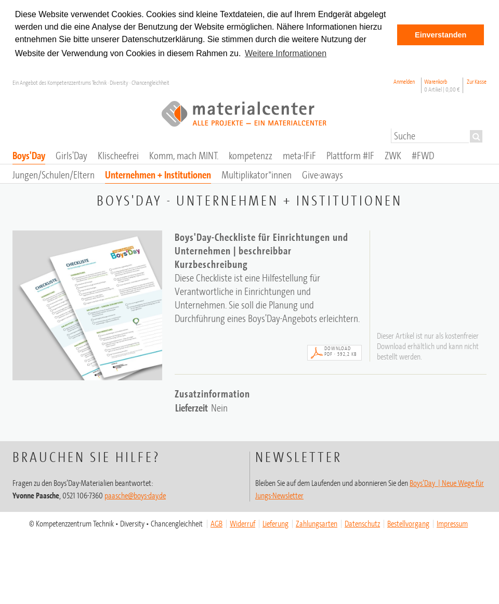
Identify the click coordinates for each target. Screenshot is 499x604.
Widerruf (242, 523)
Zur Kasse (477, 81)
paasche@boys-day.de (135, 495)
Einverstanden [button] (440, 35)
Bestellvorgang (408, 523)
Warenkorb (442, 85)
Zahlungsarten (316, 523)
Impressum (452, 523)
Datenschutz (362, 523)
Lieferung (275, 523)
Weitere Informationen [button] (285, 53)
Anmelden (404, 81)
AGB (216, 523)
